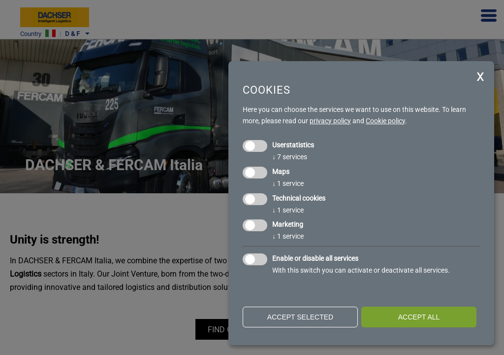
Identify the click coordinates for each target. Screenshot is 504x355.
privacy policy (330, 121)
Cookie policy (385, 121)
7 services (289, 157)
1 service (288, 183)
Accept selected (300, 317)
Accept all (419, 317)
